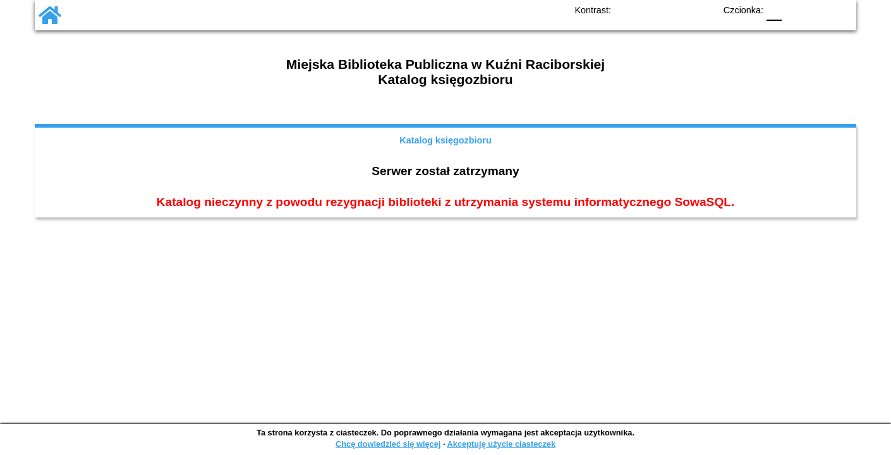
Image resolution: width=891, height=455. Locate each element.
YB (676, 9)
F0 (774, 9)
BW (651, 9)
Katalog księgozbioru (445, 140)
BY (701, 9)
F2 (825, 9)
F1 (796, 9)
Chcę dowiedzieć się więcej (388, 444)
